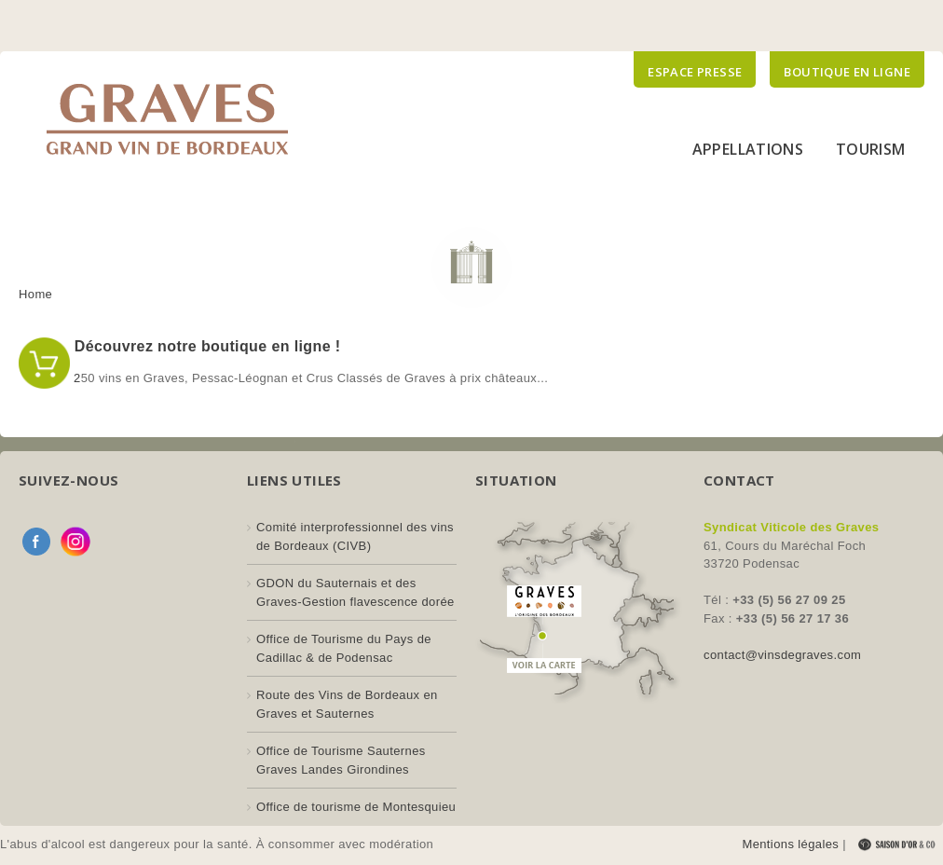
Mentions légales (790, 844)
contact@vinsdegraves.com (782, 655)
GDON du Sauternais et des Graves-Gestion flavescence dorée (355, 592)
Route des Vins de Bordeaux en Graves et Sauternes (347, 704)
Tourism (871, 149)
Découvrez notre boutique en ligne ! (205, 346)
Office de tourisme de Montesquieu (356, 807)
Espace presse (695, 71)
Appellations (748, 149)
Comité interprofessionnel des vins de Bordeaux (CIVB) (355, 536)
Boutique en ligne (847, 71)
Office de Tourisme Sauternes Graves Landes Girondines (341, 760)
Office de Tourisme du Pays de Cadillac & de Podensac (343, 648)
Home (35, 294)
